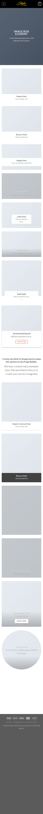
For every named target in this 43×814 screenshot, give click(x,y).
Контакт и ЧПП (31, 722)
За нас (9, 722)
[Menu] (4, 4)
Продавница (18, 722)
